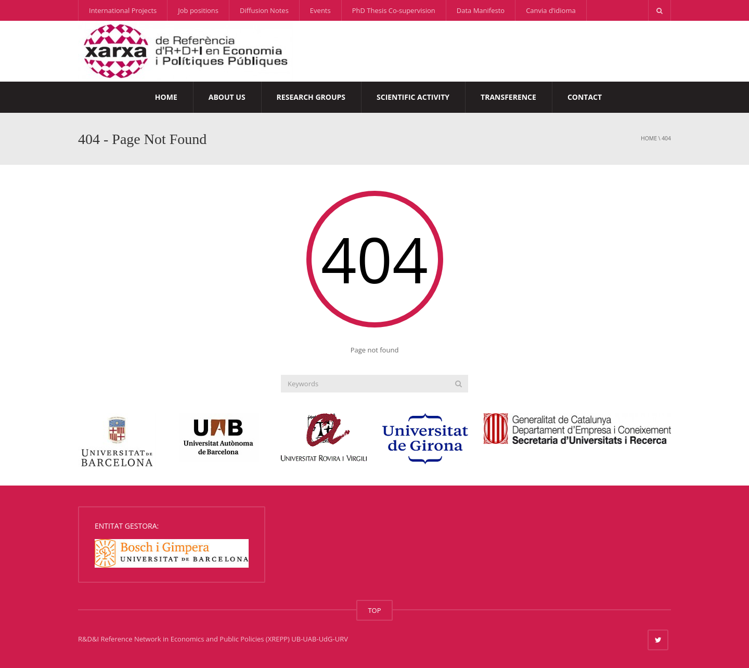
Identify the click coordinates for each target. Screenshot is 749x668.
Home (166, 97)
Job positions (198, 10)
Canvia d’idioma (551, 10)
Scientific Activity (413, 97)
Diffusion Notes (264, 10)
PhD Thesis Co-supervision (393, 10)
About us (227, 97)
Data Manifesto (481, 10)
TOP (374, 610)
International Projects (123, 10)
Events (320, 10)
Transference (508, 97)
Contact (584, 97)
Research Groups (311, 97)
